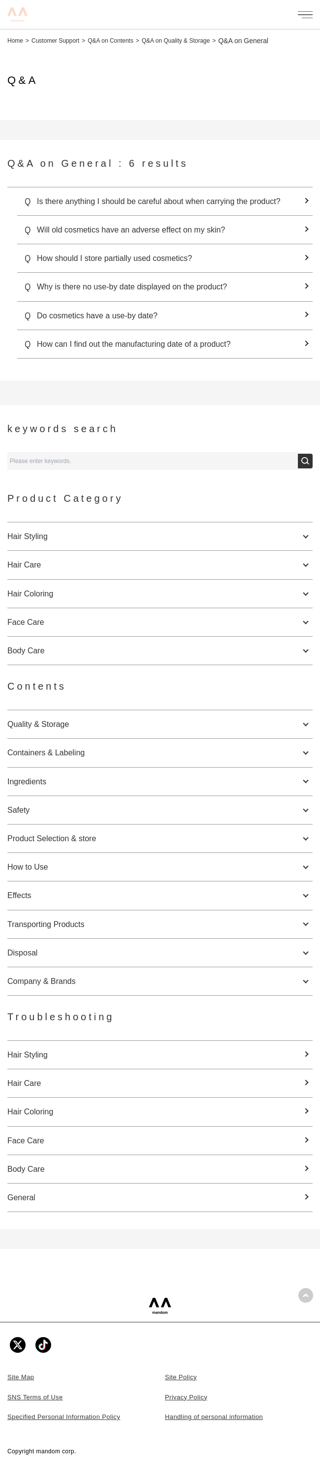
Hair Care (24, 1083)
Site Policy (181, 1377)
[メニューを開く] (305, 14)
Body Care (26, 1169)
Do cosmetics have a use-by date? (97, 315)
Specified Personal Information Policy (63, 1416)
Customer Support (55, 40)
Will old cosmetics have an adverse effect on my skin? (131, 230)
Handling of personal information (214, 1416)
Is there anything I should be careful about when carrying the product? (158, 201)
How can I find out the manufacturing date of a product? (134, 344)
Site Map (20, 1377)
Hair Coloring (30, 1112)
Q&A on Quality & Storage (176, 40)
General (21, 1197)
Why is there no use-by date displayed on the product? (132, 287)
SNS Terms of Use (35, 1397)
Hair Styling (27, 1055)
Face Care (25, 1140)
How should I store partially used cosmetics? (114, 258)
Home (15, 40)
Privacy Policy (186, 1397)
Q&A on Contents (110, 40)
